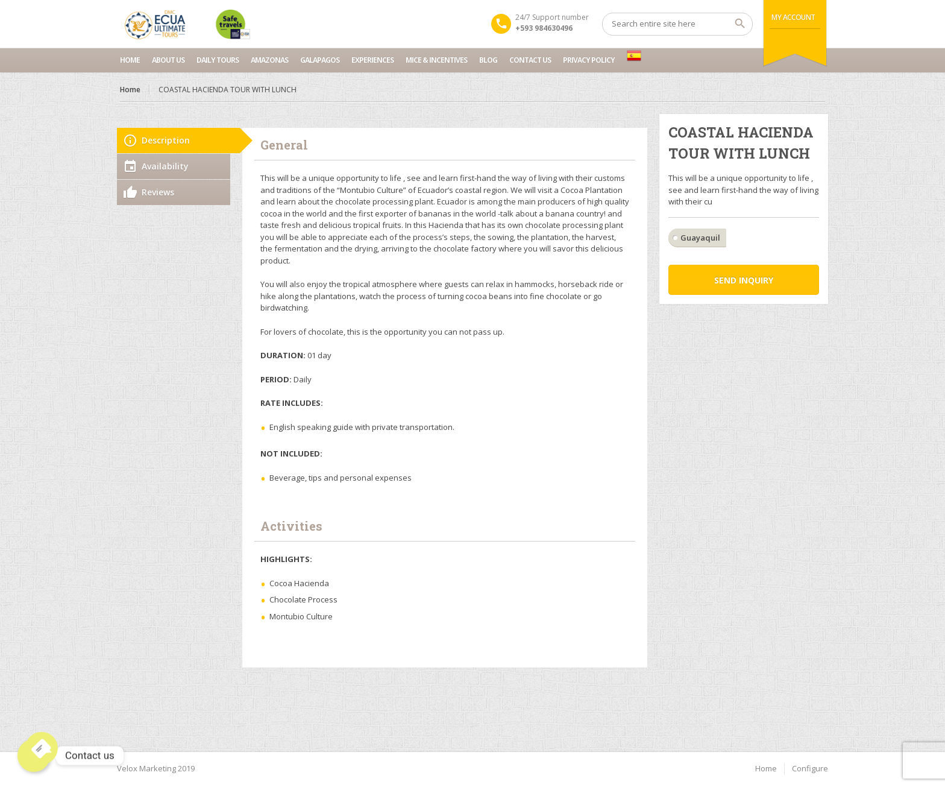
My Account (793, 17)
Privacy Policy (589, 60)
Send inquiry (743, 280)
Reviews (158, 192)
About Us (168, 60)
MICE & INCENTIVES (436, 60)
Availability (165, 166)
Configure (810, 768)
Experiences (372, 60)
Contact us (530, 60)
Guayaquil (700, 237)
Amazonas (269, 60)
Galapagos (319, 60)
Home (130, 60)
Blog (488, 60)
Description (166, 140)
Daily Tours (217, 60)
